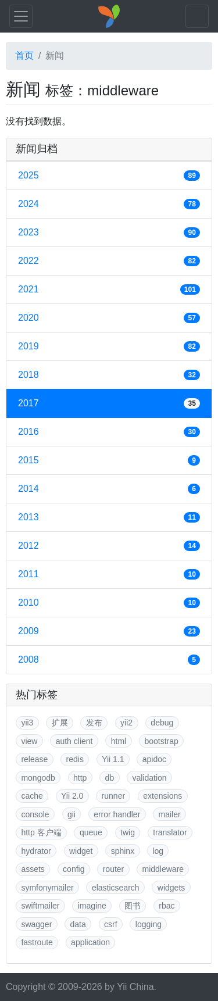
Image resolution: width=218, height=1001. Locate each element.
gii (71, 814)
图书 (132, 905)
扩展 (60, 722)
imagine (92, 905)
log (157, 851)
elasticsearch (116, 887)
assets (32, 869)
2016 (109, 432)
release (34, 759)
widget (80, 851)
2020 (109, 318)
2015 (109, 460)
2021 (109, 289)
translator (170, 832)
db (110, 777)
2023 (109, 232)
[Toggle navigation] (21, 16)
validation (149, 777)
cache (31, 795)
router (113, 869)
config (73, 869)
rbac (166, 905)
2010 (109, 603)
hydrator (36, 851)
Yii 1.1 (113, 759)
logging (148, 924)
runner (113, 795)
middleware (163, 869)
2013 (109, 517)
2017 (109, 403)
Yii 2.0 (72, 795)
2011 (109, 574)
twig (127, 832)
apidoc (154, 759)
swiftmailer (40, 905)
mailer (170, 814)
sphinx (122, 851)
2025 (109, 175)
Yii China (135, 987)
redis (75, 759)
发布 (94, 722)
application (90, 942)
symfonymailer (47, 887)
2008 (109, 660)
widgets (171, 887)
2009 (109, 631)
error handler (117, 814)
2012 (109, 546)
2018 (109, 375)
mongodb (38, 777)
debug (162, 722)
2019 (109, 346)
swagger (36, 924)
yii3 (27, 722)
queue (91, 832)
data (78, 924)
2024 (109, 204)
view (29, 741)
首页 (24, 55)
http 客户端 (41, 832)
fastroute (36, 942)
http (80, 777)
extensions (162, 795)
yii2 (126, 722)
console (35, 814)
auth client (74, 741)
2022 (109, 261)
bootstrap (161, 741)
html (118, 741)
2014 (109, 489)
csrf (110, 924)
